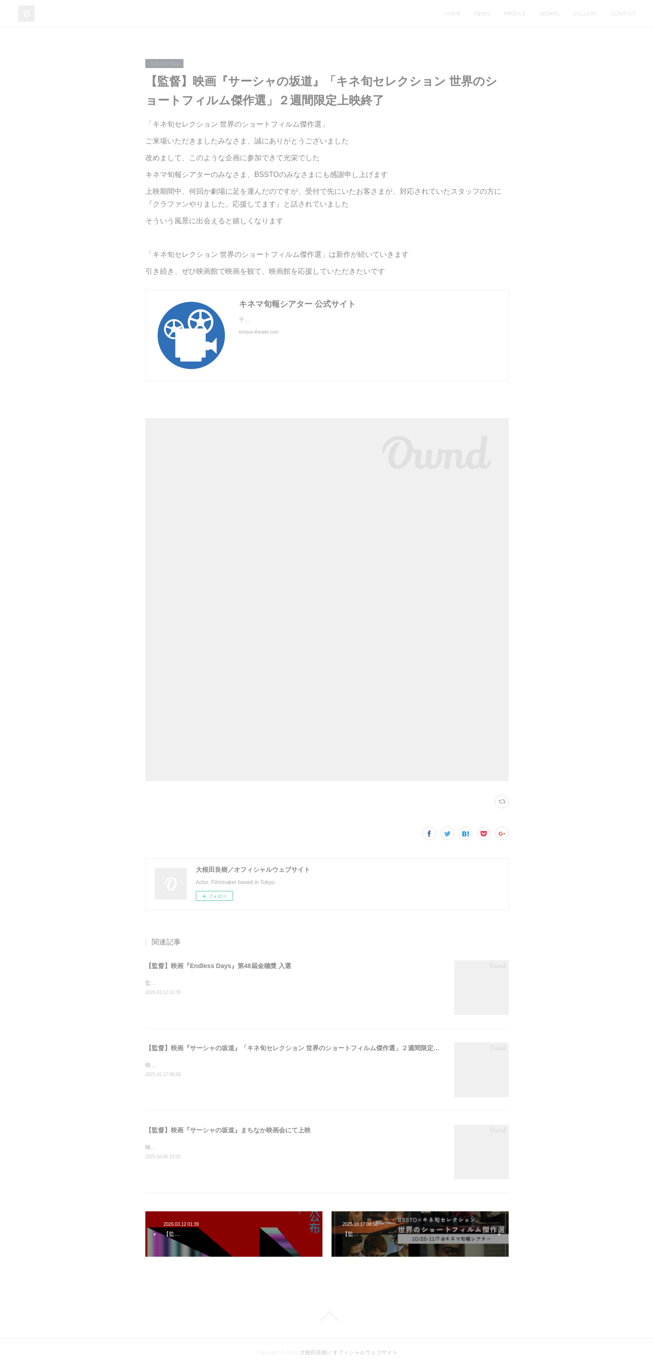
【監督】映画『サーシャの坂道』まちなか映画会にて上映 (228, 1130)
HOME (453, 13)
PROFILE (515, 13)
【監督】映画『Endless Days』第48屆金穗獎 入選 (218, 965)
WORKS (549, 13)
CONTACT (623, 13)
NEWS (482, 13)
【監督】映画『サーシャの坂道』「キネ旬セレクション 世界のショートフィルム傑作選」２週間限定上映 (295, 1048)
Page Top (327, 1316)
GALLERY (585, 13)
